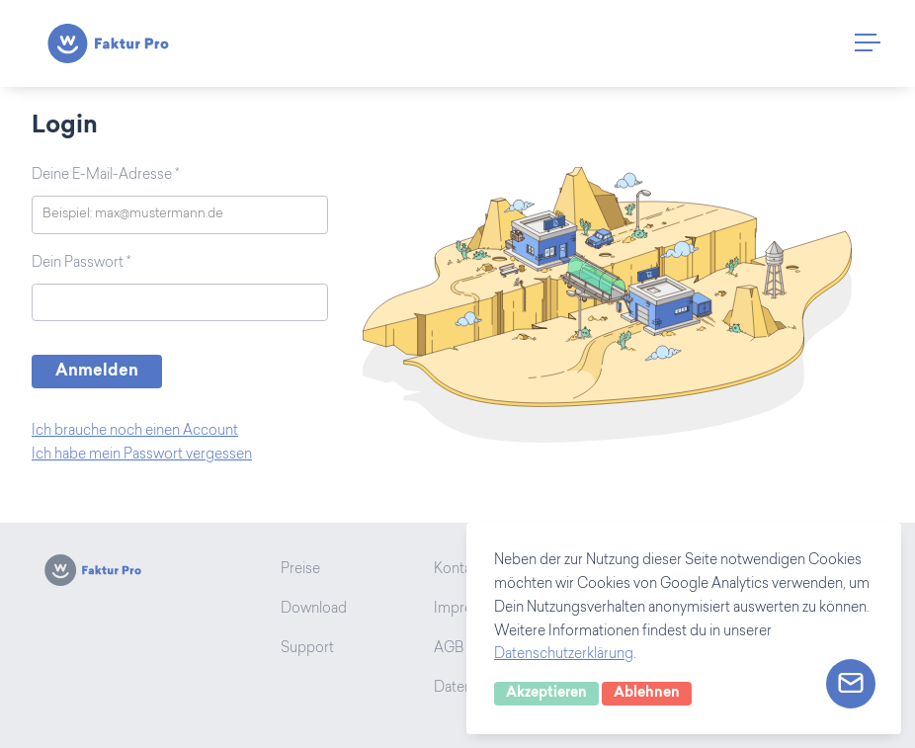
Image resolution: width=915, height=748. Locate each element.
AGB (448, 649)
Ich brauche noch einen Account (135, 432)
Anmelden (96, 371)
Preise (300, 570)
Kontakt (458, 570)
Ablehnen (647, 694)
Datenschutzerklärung (563, 655)
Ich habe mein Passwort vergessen (142, 455)
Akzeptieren (546, 694)
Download (314, 610)
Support (307, 649)
